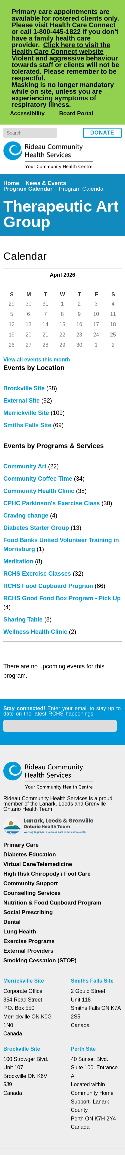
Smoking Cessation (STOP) (39, 906)
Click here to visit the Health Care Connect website (65, 48)
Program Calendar (28, 135)
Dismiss (21, 1139)
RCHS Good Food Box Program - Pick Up (61, 582)
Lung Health (20, 877)
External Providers (28, 896)
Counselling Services (31, 838)
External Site (22, 385)
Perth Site (84, 994)
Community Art (25, 450)
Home (11, 130)
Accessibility (26, 60)
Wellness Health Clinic (35, 616)
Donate (102, 79)
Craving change (26, 500)
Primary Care (21, 790)
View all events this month (37, 343)
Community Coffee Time (39, 463)
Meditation (20, 545)
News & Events (47, 130)
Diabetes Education (30, 800)
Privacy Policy (30, 1118)
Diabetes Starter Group (37, 512)
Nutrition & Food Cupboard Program (53, 848)
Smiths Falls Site (27, 409)
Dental (12, 867)
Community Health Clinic (39, 475)
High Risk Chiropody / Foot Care (46, 819)
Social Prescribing (27, 857)
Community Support (30, 828)
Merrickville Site (26, 397)
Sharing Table (23, 604)
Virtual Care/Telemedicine (38, 809)
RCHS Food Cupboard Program (47, 570)
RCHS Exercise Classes (36, 558)
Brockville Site (24, 372)
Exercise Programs (29, 886)
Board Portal (75, 60)
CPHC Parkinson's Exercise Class (50, 487)
